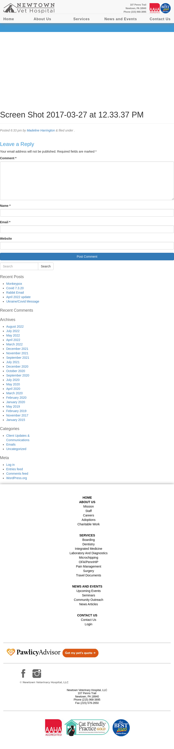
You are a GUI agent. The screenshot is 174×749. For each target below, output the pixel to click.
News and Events (120, 19)
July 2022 (13, 331)
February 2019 (16, 411)
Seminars (88, 595)
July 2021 (13, 362)
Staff (88, 511)
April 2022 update (18, 297)
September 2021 (17, 357)
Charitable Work (88, 524)
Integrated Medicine (88, 548)
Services (81, 19)
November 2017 (17, 415)
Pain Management (88, 566)
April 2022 (13, 340)
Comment (8, 158)
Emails (11, 444)
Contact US (87, 615)
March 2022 (14, 344)
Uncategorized (16, 449)
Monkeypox (14, 283)
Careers (88, 515)
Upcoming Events (88, 591)
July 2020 (13, 380)
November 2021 (17, 353)
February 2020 (16, 397)
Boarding (88, 540)
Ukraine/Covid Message (22, 301)
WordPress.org (16, 478)
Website (6, 238)
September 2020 (17, 375)
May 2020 (13, 384)
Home (8, 19)
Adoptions (88, 520)
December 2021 (17, 349)
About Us (42, 19)
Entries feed (14, 469)
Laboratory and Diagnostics (89, 553)
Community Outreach (88, 600)
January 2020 (15, 402)
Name (5, 205)
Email (5, 222)
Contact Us (160, 19)
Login (88, 624)
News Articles (88, 604)
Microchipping (88, 557)
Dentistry (88, 544)
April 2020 (13, 388)
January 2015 (15, 420)
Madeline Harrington (41, 130)
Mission (88, 506)
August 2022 (15, 326)
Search (46, 266)
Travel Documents (88, 575)
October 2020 (15, 371)
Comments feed (17, 473)
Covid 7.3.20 (15, 288)
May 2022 (13, 335)
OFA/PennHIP (88, 562)
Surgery (88, 571)
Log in (10, 464)
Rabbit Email (15, 292)
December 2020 (17, 366)
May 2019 (13, 406)
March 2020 (14, 393)
